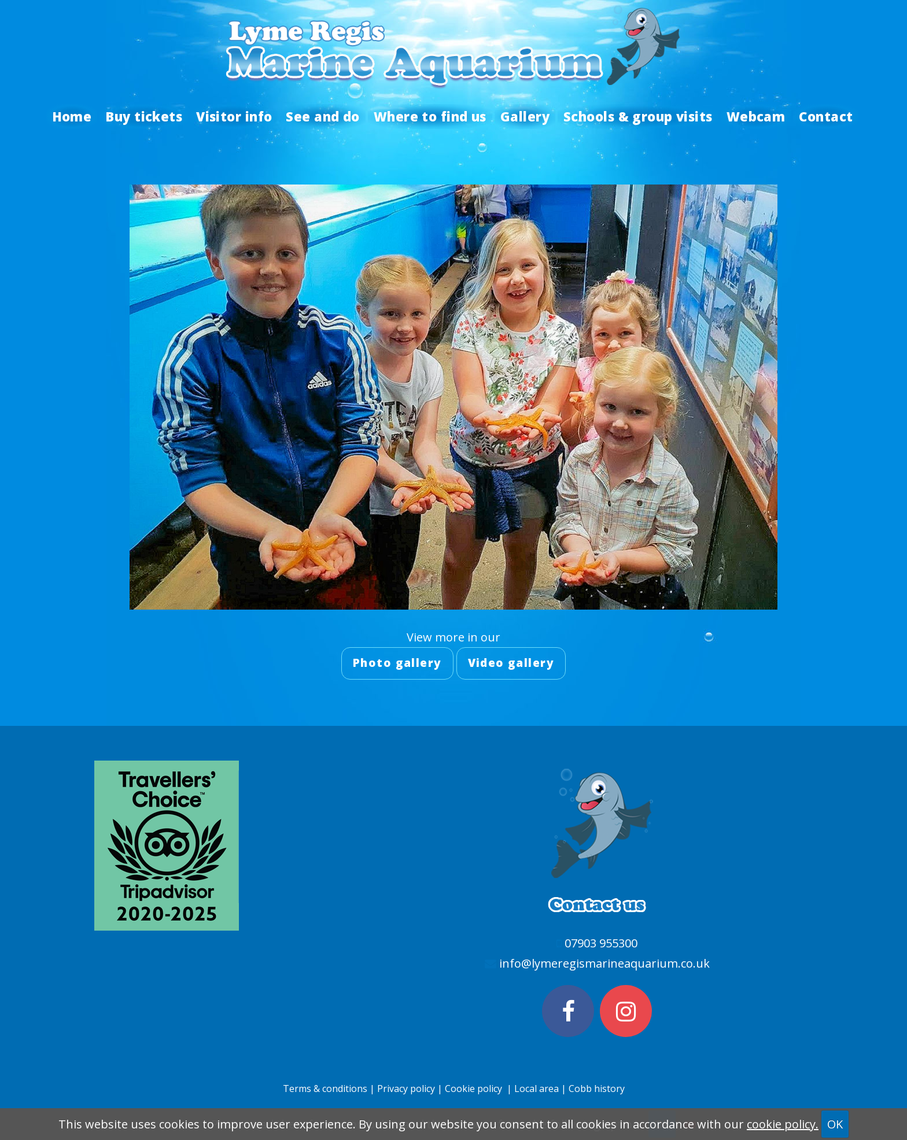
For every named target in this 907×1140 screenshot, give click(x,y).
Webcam (756, 116)
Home (72, 116)
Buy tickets (143, 116)
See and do (322, 116)
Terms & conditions (325, 1088)
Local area (537, 1088)
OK (835, 1124)
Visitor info (234, 116)
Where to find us (430, 116)
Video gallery (511, 662)
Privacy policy (406, 1088)
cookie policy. (782, 1124)
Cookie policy (473, 1088)
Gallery (525, 116)
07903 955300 (601, 943)
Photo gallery (397, 662)
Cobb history (597, 1088)
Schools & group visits (638, 116)
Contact (826, 116)
